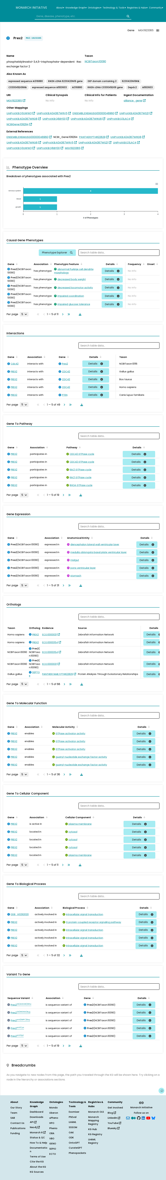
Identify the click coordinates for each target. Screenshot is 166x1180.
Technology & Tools (114, 8)
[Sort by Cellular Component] (93, 817)
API (33, 1122)
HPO (51, 1123)
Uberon (53, 1112)
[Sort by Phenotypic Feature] (81, 263)
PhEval (73, 1117)
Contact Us (17, 1123)
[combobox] (83, 16)
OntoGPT (74, 1142)
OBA (51, 1133)
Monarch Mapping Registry (93, 1120)
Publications (17, 1128)
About (60, 8)
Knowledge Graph (76, 8)
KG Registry (95, 1134)
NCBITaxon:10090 (95, 61)
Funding (15, 1133)
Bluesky (113, 1128)
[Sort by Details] (117, 263)
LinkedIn (114, 1117)
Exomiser (74, 1111)
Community (156, 8)
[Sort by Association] (50, 263)
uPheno (53, 1117)
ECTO (52, 1154)
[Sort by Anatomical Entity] (91, 537)
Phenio (53, 1128)
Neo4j (35, 1127)
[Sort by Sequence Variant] (32, 997)
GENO (52, 1143)
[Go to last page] (68, 314)
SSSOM (73, 1127)
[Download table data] (79, 314)
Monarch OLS (96, 1111)
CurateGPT (75, 1147)
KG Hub (92, 1129)
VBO (51, 1138)
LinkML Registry (93, 1141)
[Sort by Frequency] (143, 263)
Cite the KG (37, 1161)
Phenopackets (77, 1153)
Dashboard (36, 1111)
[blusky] (153, 1117)
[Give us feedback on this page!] (161, 1091)
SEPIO (52, 1148)
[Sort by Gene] (16, 263)
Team (13, 1112)
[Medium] (133, 1117)
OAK (71, 1132)
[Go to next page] (62, 314)
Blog (112, 1112)
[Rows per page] (24, 314)
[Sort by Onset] (157, 263)
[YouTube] (148, 1117)
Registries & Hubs (137, 8)
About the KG (38, 1166)
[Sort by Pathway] (79, 447)
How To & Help (38, 1142)
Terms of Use (38, 1156)
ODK (71, 1137)
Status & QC (37, 1137)
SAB (12, 1117)
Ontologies (94, 8)
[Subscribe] (128, 1117)
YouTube (114, 1123)
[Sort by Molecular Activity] (77, 726)
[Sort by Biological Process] (87, 907)
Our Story (16, 1107)
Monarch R (38, 1132)
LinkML (72, 1122)
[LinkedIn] (143, 1117)
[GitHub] (139, 1117)
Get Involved (115, 1107)
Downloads (36, 1117)
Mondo (53, 1107)
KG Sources (37, 1171)
